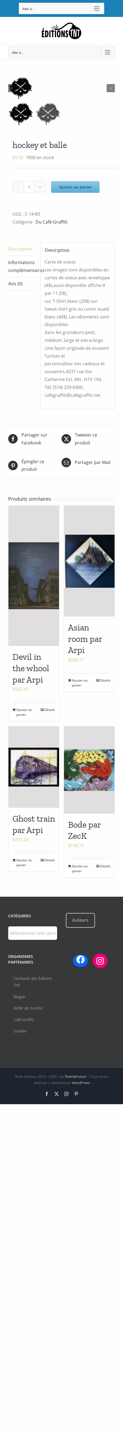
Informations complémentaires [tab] (22, 266)
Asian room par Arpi (85, 638)
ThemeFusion (75, 1076)
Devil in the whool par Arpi (31, 668)
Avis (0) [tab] (15, 284)
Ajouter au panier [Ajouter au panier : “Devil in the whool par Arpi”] (24, 712)
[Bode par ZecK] (89, 770)
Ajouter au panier (75, 187)
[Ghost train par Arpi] (33, 767)
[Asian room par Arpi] (89, 561)
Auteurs (80, 920)
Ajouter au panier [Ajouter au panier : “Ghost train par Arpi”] (24, 862)
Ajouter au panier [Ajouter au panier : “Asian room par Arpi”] (80, 683)
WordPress (81, 1082)
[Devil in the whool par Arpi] (33, 576)
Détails (49, 709)
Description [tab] (20, 249)
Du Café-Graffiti (51, 222)
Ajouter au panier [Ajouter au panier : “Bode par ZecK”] (80, 868)
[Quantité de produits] (29, 186)
